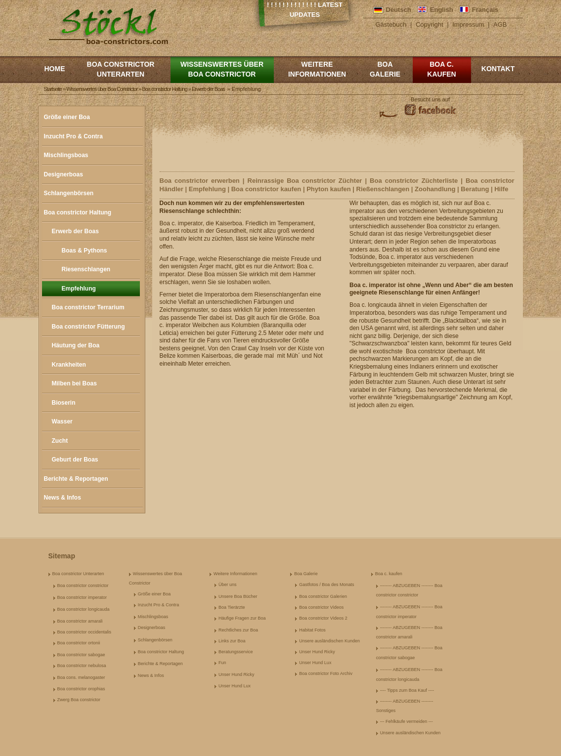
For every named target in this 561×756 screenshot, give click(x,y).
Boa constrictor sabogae (81, 654)
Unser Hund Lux (234, 685)
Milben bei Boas (74, 383)
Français (485, 9)
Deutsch (398, 9)
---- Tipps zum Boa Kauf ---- (407, 690)
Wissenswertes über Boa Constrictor (221, 69)
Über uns (227, 584)
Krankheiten (69, 364)
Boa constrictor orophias (81, 688)
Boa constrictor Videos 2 (323, 618)
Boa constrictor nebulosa (81, 665)
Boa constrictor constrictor (83, 585)
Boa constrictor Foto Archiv (325, 673)
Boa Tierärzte (231, 607)
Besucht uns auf (430, 99)
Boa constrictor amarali (80, 621)
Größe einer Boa (67, 117)
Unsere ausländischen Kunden (329, 640)
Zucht (60, 440)
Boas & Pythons (84, 250)
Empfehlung (79, 288)
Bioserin (64, 402)
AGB (500, 24)
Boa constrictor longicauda (83, 609)
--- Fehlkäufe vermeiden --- (406, 721)
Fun (222, 662)
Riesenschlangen (86, 269)
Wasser (62, 421)
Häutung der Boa (76, 345)
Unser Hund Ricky (236, 674)
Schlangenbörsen (69, 193)
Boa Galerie (385, 69)
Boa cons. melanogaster (81, 677)
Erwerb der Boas (75, 231)
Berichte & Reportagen (76, 478)
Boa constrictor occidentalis (84, 632)
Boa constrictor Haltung (78, 212)
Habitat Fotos (312, 630)
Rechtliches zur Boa (238, 630)
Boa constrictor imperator (82, 597)
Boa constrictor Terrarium (88, 307)
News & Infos (62, 497)
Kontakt (498, 69)
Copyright (429, 24)
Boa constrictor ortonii (78, 642)
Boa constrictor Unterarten (121, 69)
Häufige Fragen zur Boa (242, 618)
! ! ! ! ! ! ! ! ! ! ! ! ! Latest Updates (305, 9)
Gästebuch (390, 24)
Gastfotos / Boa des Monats (326, 584)
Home (54, 69)
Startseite (53, 89)
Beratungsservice (235, 651)
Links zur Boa (232, 640)
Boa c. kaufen (441, 69)
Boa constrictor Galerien (323, 596)
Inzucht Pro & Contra (73, 136)
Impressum (468, 24)
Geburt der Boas (75, 459)
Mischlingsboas (66, 155)
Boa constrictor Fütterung (88, 326)
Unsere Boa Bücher (238, 596)
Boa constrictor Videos (321, 607)
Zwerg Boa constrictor (79, 699)
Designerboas (63, 174)
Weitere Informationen (317, 69)
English (441, 9)
